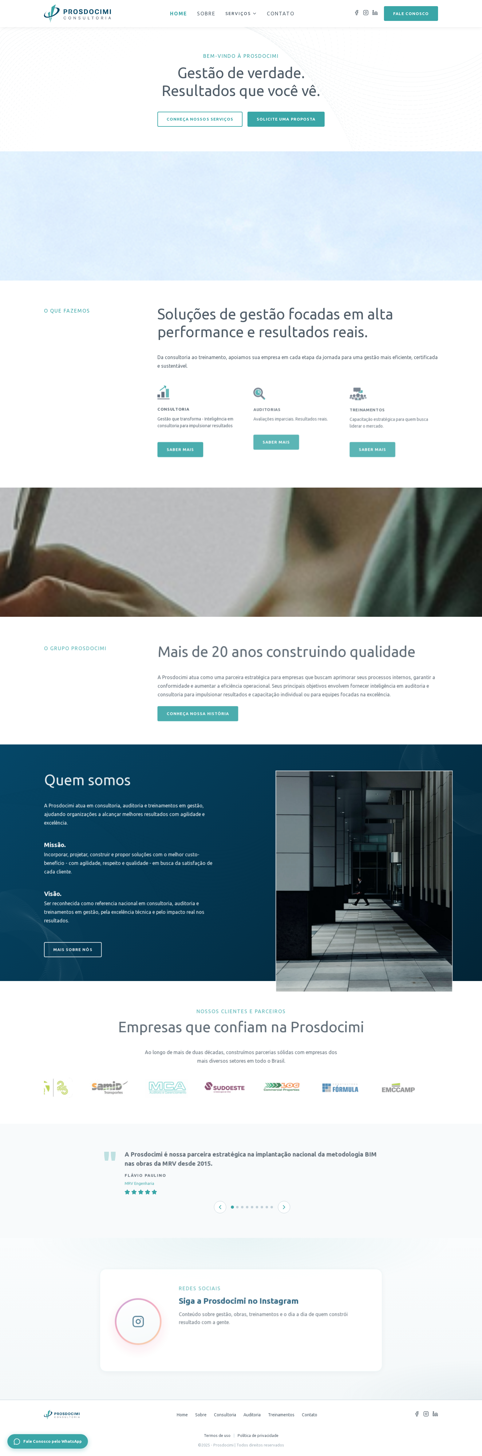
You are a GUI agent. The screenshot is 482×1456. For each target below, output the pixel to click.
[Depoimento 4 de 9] (247, 1207)
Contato (280, 13)
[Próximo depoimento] (284, 1207)
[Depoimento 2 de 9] (237, 1207)
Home (178, 13)
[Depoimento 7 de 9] (262, 1207)
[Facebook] (356, 13)
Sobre (206, 13)
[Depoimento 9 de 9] (272, 1207)
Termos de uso (217, 1435)
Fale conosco (411, 13)
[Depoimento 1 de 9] (232, 1207)
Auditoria (252, 1414)
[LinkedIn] (375, 13)
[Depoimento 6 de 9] (257, 1207)
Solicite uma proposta (286, 119)
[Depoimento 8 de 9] (267, 1207)
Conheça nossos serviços (200, 119)
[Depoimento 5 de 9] (252, 1207)
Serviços (241, 13)
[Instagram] (366, 13)
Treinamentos (281, 1414)
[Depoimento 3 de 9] (242, 1207)
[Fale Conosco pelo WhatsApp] (47, 1441)
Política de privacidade (258, 1435)
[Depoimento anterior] (220, 1207)
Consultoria (225, 1414)
